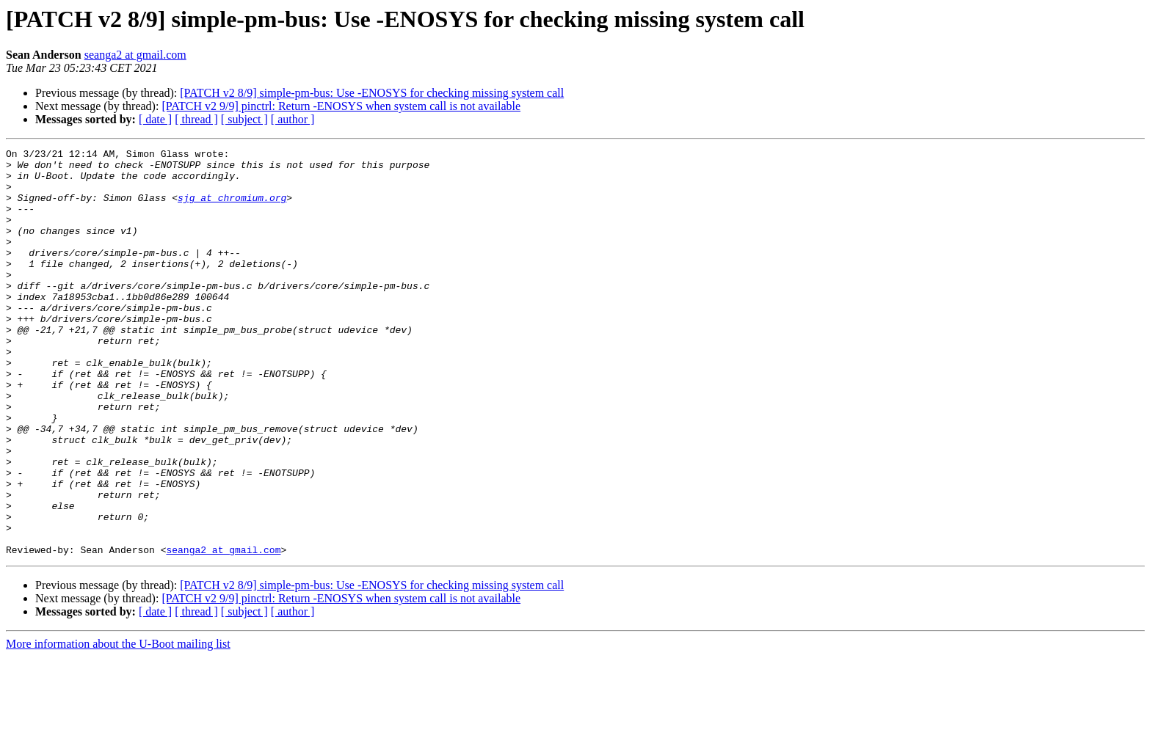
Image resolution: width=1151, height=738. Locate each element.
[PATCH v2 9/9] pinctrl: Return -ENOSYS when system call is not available (340, 106)
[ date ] (155, 119)
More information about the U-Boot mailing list (118, 725)
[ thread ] (196, 119)
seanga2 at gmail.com (135, 54)
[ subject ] (244, 119)
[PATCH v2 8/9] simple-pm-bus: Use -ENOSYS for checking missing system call (372, 93)
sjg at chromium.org (232, 208)
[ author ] (293, 119)
